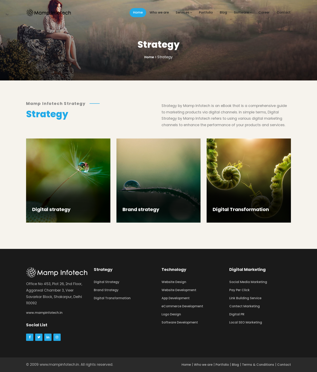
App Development (178, 298)
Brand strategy (141, 209)
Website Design (176, 281)
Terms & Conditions (254, 364)
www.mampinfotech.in (46, 312)
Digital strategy (51, 209)
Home (138, 12)
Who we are (159, 12)
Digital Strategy (108, 281)
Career (264, 12)
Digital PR (237, 314)
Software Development (183, 322)
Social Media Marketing (250, 281)
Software (242, 12)
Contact (284, 12)
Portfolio (206, 12)
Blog (223, 12)
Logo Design (173, 314)
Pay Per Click (240, 289)
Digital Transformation (241, 209)
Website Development (182, 289)
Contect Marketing (246, 306)
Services (184, 12)
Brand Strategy (108, 289)
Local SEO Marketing (247, 322)
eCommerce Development (186, 306)
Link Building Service (247, 298)
